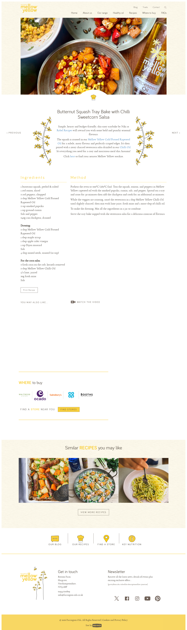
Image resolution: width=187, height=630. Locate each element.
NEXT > (176, 132)
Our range (102, 12)
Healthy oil (118, 12)
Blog (135, 7)
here (72, 156)
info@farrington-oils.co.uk (70, 594)
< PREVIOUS (14, 132)
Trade (145, 7)
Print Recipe (29, 290)
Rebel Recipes (64, 130)
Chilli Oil (125, 147)
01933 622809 (64, 591)
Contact (156, 7)
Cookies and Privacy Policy (115, 620)
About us (87, 12)
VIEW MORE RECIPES (93, 512)
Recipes (133, 12)
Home (74, 12)
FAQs (164, 12)
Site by (89, 625)
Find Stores (69, 409)
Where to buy (149, 12)
